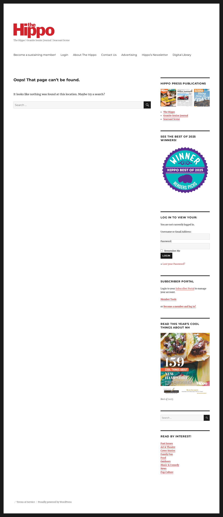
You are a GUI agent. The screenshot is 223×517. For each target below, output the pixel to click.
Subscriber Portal (185, 288)
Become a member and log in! (179, 306)
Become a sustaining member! (34, 54)
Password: (166, 241)
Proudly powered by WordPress (55, 502)
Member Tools (168, 299)
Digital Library (182, 54)
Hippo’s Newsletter (155, 54)
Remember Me (172, 250)
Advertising (129, 54)
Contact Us (109, 54)
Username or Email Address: (176, 231)
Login (64, 54)
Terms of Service (26, 502)
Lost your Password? (174, 264)
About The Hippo (84, 54)
